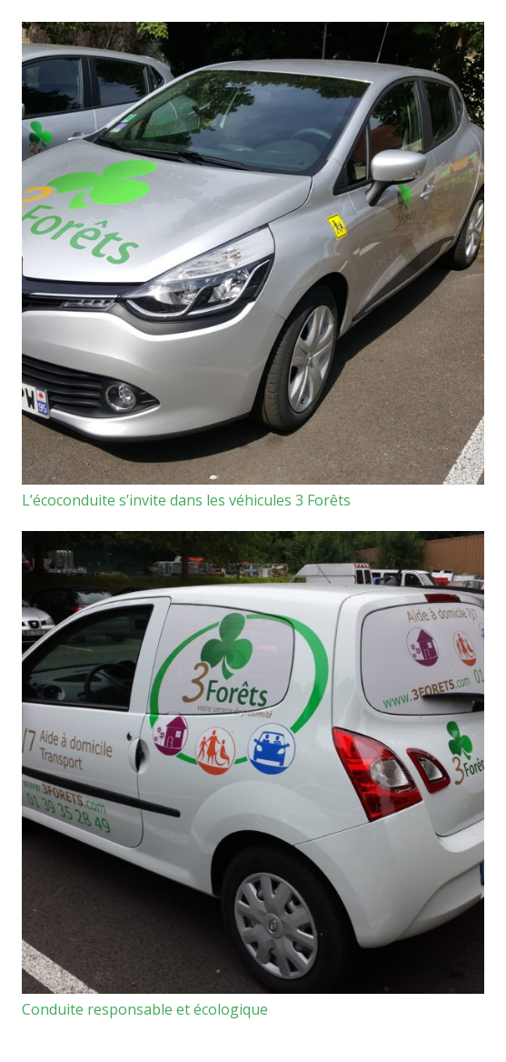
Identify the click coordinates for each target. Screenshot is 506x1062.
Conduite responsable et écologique (145, 1009)
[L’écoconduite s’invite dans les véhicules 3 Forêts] (253, 253)
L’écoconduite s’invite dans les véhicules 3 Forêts (186, 500)
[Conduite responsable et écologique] (253, 762)
